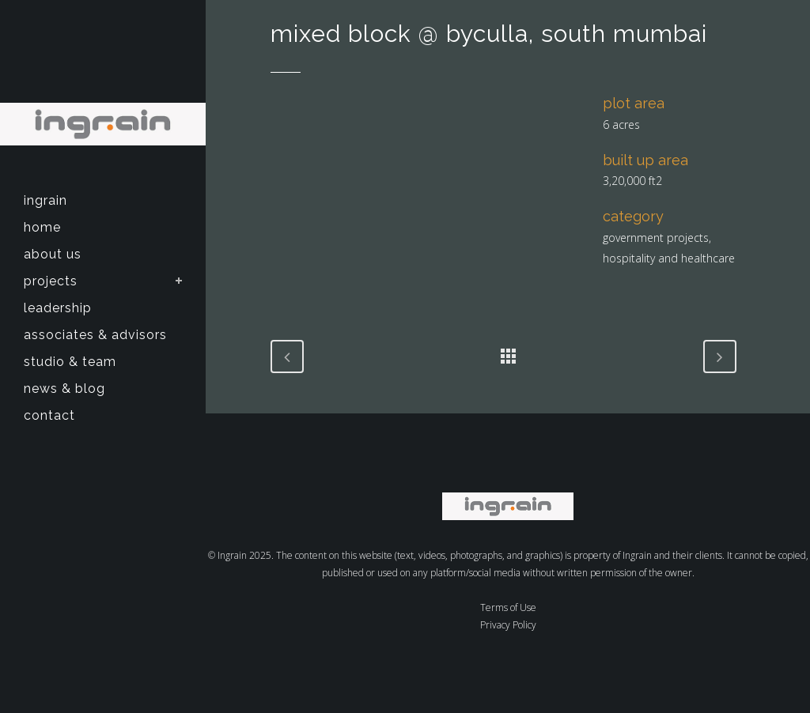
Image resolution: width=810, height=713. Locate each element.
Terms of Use (508, 607)
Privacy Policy (508, 625)
